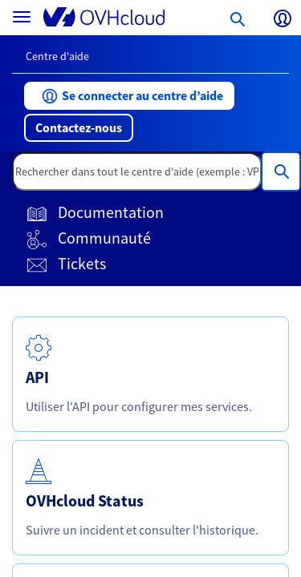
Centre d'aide (57, 56)
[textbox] (137, 171)
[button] (129, 96)
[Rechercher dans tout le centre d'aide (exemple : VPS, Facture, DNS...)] (281, 171)
